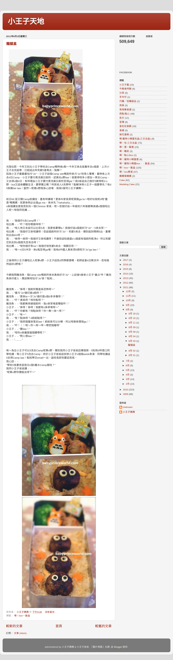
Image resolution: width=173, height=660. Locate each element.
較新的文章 (14, 626)
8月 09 (132, 327)
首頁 (59, 626)
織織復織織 (125, 176)
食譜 (121, 130)
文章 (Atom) (20, 633)
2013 (126, 278)
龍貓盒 (11, 44)
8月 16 (132, 318)
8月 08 (132, 332)
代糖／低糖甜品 (127, 101)
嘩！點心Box (126, 155)
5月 (128, 370)
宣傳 (121, 122)
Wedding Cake (127, 184)
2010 (126, 389)
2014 (126, 273)
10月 (128, 300)
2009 (126, 394)
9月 (128, 305)
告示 (121, 118)
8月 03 (132, 341)
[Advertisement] (141, 213)
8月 (128, 309)
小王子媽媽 (129, 412)
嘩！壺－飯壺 (126, 147)
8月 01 (132, 355)
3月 (128, 379)
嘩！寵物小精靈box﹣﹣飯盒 (134, 163)
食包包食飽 (125, 126)
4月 (128, 374)
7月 (128, 361)
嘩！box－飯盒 (22, 615)
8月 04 (132, 336)
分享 (121, 93)
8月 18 (132, 313)
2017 (126, 260)
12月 (128, 291)
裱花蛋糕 (124, 134)
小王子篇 (124, 84)
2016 (126, 264)
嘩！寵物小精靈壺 (129, 159)
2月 (128, 384)
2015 (126, 269)
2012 (126, 282)
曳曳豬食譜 (125, 109)
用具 (121, 105)
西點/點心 (124, 113)
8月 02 (132, 350)
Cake (122, 180)
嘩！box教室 (126, 172)
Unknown (128, 407)
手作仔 (123, 97)
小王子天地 (26, 21)
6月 (128, 365)
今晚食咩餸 (125, 88)
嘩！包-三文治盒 (128, 143)
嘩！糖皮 (124, 151)
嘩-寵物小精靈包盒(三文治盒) (135, 138)
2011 (126, 287)
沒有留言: (50, 612)
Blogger (118, 647)
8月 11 (132, 322)
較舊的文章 (103, 626)
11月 (128, 296)
